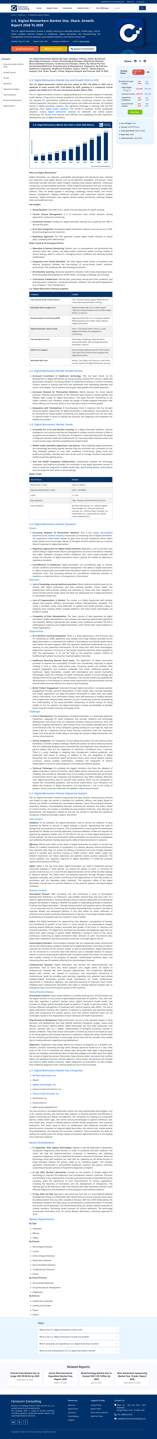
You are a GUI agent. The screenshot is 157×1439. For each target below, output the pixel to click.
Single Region (126, 89)
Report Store (52, 8)
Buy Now (135, 112)
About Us (130, 2)
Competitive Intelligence (126, 98)
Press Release (73, 1416)
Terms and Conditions (99, 1412)
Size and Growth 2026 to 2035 (13, 65)
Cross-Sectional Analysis (127, 105)
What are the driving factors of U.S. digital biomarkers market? (68, 1350)
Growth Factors (9, 72)
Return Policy (96, 1409)
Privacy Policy (96, 1405)
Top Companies (9, 94)
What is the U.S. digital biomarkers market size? (61, 1329)
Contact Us (140, 2)
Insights (71, 1420)
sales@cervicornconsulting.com (112, 2)
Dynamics (7, 83)
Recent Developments (12, 100)
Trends (6, 78)
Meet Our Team (97, 1416)
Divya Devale (84, 41)
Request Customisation (82, 49)
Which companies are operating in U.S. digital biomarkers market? (69, 1343)
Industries (67, 8)
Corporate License (128, 94)
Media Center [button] (83, 8)
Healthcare (22, 15)
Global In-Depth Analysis (127, 82)
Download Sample (25, 49)
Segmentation (9, 106)
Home (39, 8)
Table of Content (53, 49)
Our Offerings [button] (102, 8)
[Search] (126, 8)
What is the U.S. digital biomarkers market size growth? (64, 1337)
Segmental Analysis (11, 89)
